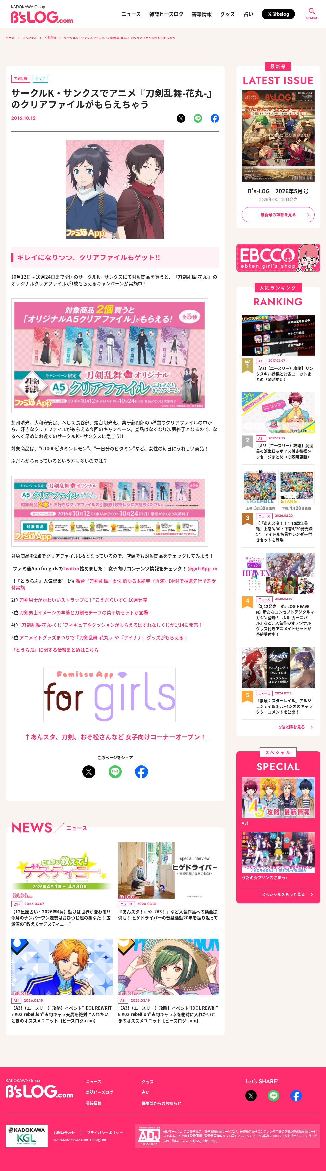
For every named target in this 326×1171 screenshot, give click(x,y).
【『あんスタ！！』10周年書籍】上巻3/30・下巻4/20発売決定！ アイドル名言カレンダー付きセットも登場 (284, 529)
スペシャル (29, 38)
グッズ (227, 14)
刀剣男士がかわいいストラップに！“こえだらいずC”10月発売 (83, 600)
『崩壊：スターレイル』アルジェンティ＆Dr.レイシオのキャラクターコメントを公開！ (284, 702)
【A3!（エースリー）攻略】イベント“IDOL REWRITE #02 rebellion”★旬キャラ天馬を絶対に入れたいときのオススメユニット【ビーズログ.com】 (61, 1019)
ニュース (131, 14)
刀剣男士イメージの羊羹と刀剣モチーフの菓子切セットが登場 (83, 612)
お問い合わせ (64, 1132)
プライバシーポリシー (105, 1132)
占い (248, 14)
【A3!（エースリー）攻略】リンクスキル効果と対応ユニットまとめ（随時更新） (284, 373)
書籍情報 (202, 14)
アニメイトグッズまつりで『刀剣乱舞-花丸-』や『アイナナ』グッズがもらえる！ (103, 637)
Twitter (71, 568)
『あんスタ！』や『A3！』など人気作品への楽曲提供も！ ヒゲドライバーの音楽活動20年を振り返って (167, 918)
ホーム (10, 38)
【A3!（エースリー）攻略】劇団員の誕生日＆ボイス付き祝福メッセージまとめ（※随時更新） (284, 449)
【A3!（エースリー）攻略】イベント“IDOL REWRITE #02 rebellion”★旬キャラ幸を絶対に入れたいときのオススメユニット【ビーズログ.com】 (168, 1019)
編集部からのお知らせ (161, 1103)
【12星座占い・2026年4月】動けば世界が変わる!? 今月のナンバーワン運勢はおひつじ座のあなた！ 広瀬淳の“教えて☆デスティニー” (59, 918)
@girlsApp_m (202, 568)
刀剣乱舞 (50, 38)
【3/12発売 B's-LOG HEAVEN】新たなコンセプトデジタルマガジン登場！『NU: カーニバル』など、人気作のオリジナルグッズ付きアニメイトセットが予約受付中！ (285, 617)
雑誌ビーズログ (166, 14)
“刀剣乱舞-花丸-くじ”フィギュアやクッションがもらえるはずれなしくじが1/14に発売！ (111, 625)
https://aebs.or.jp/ (204, 1140)
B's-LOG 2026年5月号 (278, 191)
